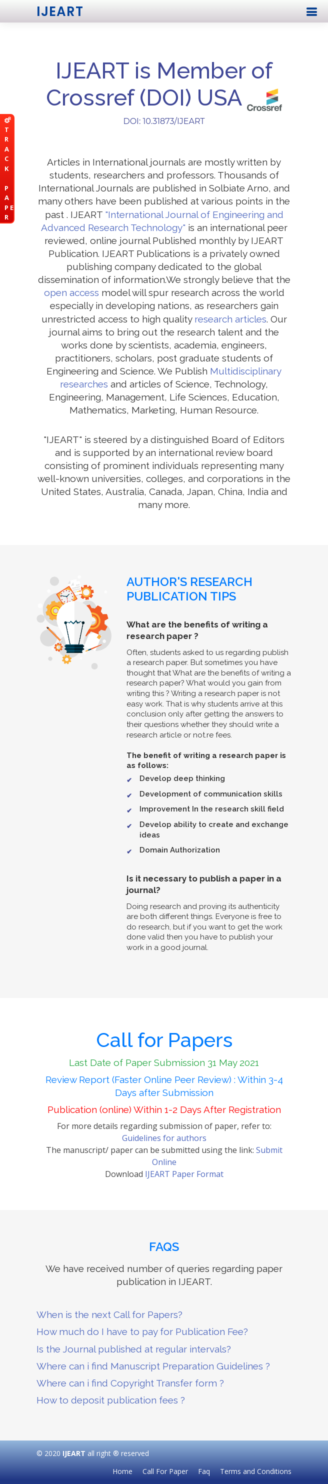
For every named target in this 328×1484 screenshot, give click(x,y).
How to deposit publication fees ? (110, 1400)
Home (122, 1471)
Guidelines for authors (164, 1138)
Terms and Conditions (256, 1471)
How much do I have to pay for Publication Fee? (142, 1331)
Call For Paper (165, 1471)
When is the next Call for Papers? (109, 1314)
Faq (204, 1471)
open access (71, 292)
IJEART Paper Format (184, 1174)
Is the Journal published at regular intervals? (133, 1349)
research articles (230, 319)
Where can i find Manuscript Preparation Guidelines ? (153, 1366)
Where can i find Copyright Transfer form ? (130, 1383)
